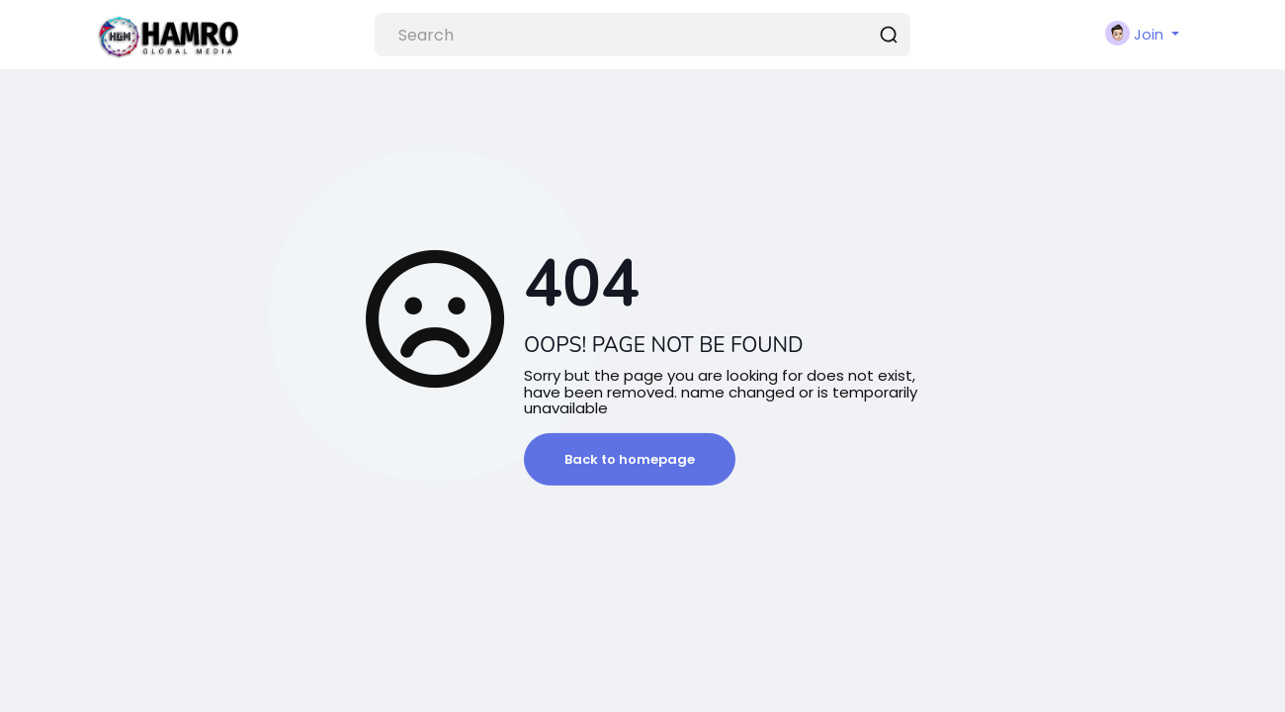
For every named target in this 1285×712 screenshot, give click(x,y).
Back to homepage (629, 459)
